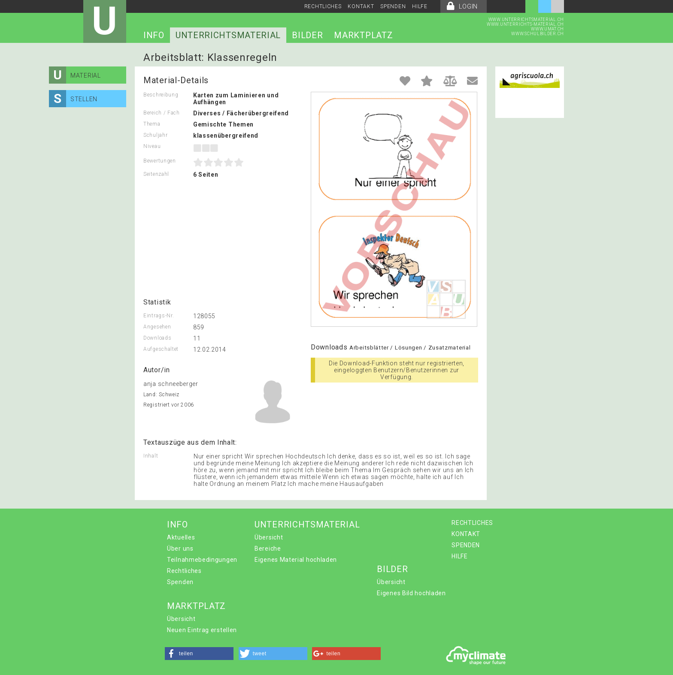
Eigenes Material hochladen (296, 559)
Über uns (180, 548)
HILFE (419, 6)
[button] (199, 653)
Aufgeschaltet (161, 349)
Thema (152, 124)
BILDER (307, 35)
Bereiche (268, 548)
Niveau (152, 146)
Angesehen (157, 327)
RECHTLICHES (323, 6)
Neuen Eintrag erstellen (202, 630)
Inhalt (150, 456)
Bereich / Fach (161, 113)
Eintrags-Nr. (158, 316)
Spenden (180, 582)
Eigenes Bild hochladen (411, 593)
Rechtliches (184, 570)
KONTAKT (361, 6)
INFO (153, 35)
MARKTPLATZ (363, 35)
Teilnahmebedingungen (202, 559)
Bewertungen (159, 161)
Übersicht (269, 537)
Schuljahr (155, 135)
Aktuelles (181, 537)
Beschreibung (160, 95)
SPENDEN (393, 6)
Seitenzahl (156, 174)
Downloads (157, 338)
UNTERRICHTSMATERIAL (228, 35)
